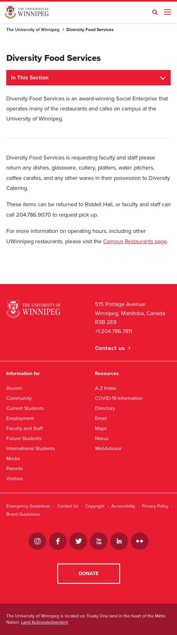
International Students (30, 448)
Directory (105, 408)
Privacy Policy (155, 506)
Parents (14, 468)
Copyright (95, 506)
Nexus (101, 438)
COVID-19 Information (119, 398)
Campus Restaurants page (135, 241)
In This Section (30, 77)
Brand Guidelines (23, 514)
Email (101, 418)
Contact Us (68, 506)
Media (13, 458)
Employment (20, 418)
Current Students (25, 408)
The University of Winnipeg (32, 29)
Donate (88, 573)
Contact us (110, 348)
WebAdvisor (108, 448)
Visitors (14, 479)
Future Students (23, 438)
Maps (101, 428)
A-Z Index (105, 388)
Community (19, 398)
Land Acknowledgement (44, 622)
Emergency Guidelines (28, 506)
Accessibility (123, 506)
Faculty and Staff (24, 428)
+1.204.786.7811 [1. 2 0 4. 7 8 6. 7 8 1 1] (113, 331)
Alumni (14, 388)
